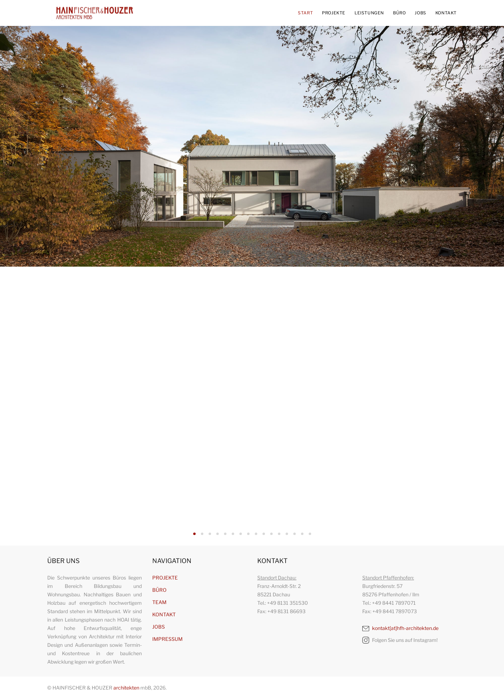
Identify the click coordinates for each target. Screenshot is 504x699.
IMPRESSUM (167, 639)
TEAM (159, 602)
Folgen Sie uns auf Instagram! (400, 640)
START (305, 12)
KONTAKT (446, 12)
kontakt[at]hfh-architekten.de (400, 628)
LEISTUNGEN (369, 12)
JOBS (420, 12)
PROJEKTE (333, 12)
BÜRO (399, 12)
